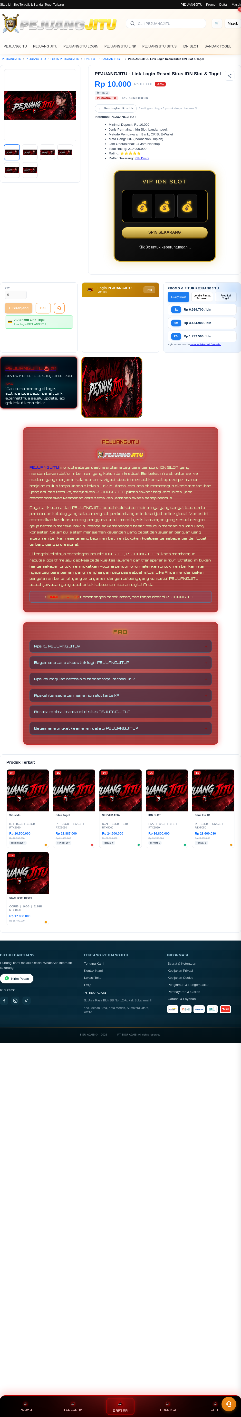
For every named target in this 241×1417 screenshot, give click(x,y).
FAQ (87, 985)
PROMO (25, 1406)
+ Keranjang (19, 308)
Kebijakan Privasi (180, 970)
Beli (43, 308)
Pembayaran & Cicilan (184, 992)
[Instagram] (15, 1001)
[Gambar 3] (47, 152)
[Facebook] (4, 1001)
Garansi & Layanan (182, 999)
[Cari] (132, 23)
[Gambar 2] (30, 152)
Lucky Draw (178, 297)
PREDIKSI (168, 1406)
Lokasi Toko (92, 978)
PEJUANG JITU (45, 46)
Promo (210, 4)
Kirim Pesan (16, 978)
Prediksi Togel (226, 297)
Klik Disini (142, 158)
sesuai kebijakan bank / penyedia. (205, 344)
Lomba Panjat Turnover (202, 297)
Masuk (236, 4)
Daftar (223, 4)
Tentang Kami (94, 963)
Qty (7, 287)
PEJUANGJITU (191, 4)
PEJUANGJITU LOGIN (80, 46)
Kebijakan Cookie (180, 978)
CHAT (215, 1406)
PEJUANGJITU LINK (120, 46)
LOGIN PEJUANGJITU (64, 58)
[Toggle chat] (229, 1404)
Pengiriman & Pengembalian (188, 985)
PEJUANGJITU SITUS (159, 46)
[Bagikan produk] (229, 76)
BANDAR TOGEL (217, 46)
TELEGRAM (73, 1406)
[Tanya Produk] (59, 308)
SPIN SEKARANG (164, 232)
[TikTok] (26, 1001)
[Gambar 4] (65, 152)
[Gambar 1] (12, 152)
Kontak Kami (93, 970)
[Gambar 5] (12, 170)
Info (149, 290)
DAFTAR (120, 1406)
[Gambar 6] (30, 170)
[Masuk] (233, 23)
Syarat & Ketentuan (182, 963)
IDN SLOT (191, 46)
